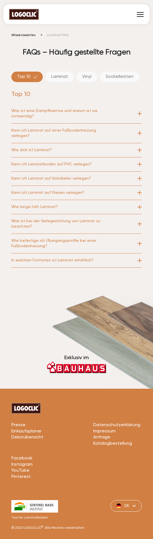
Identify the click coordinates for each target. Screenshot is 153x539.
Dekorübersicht (27, 458)
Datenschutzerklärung (116, 446)
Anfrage (101, 458)
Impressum (104, 452)
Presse (18, 446)
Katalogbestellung (112, 465)
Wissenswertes (23, 35)
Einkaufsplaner (26, 452)
